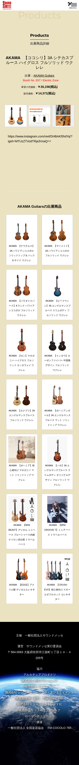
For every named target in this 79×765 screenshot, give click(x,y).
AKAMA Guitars (43, 75)
